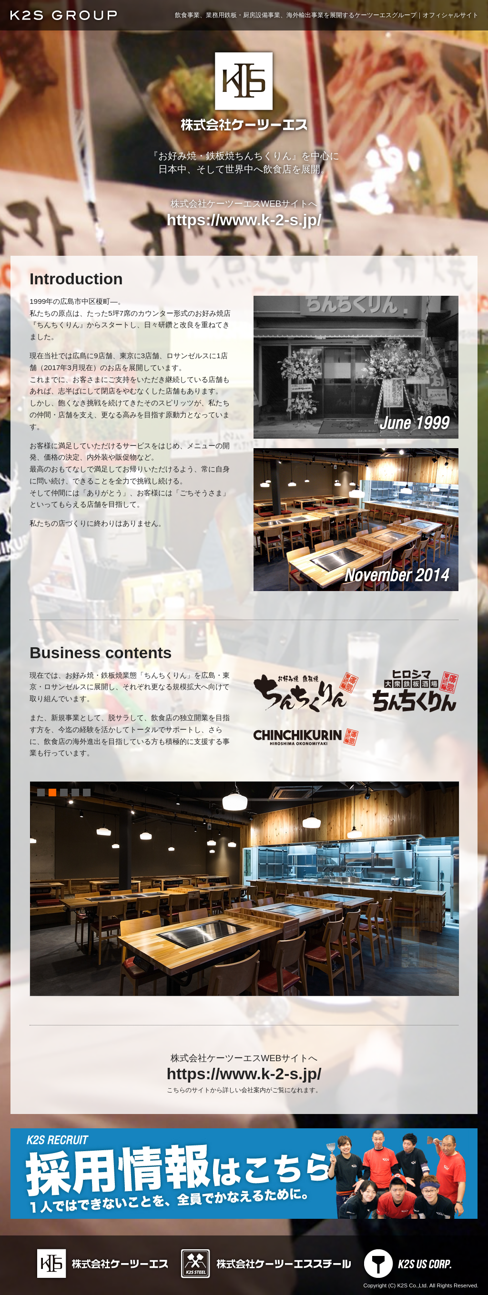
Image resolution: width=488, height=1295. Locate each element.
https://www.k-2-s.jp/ (243, 220)
